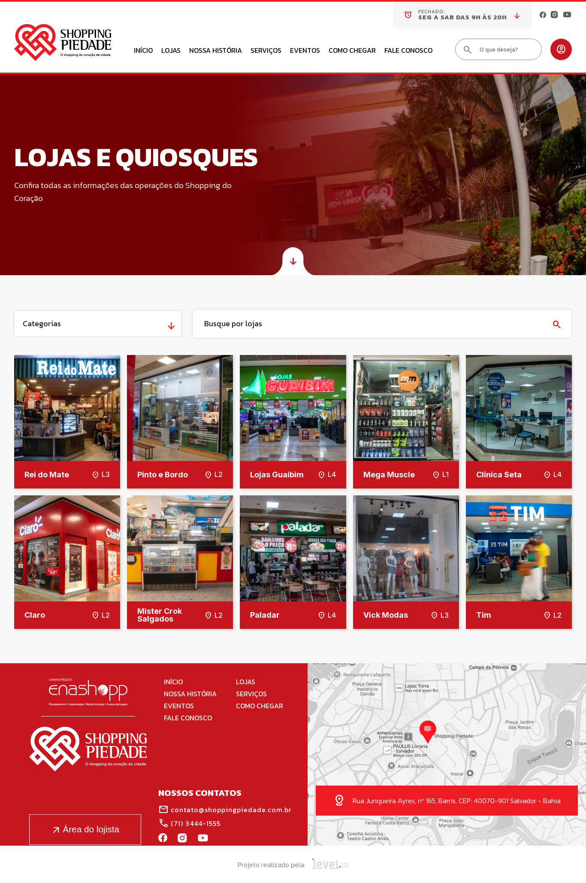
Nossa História (215, 51)
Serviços (266, 51)
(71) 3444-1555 (189, 823)
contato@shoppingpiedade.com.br (225, 809)
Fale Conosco (408, 51)
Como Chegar (352, 51)
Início (143, 51)
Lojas (171, 51)
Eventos (305, 51)
